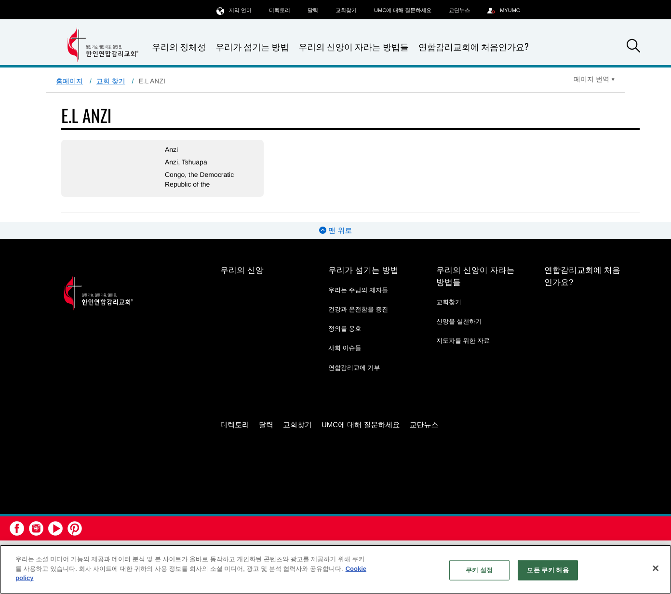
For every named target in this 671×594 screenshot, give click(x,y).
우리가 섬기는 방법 (252, 47)
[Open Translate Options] (594, 79)
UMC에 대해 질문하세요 (402, 11)
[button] (633, 47)
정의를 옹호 (345, 328)
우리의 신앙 (242, 270)
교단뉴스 (459, 11)
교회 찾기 (110, 81)
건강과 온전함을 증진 (358, 309)
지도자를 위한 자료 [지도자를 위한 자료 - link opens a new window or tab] (463, 340)
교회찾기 (346, 11)
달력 (313, 11)
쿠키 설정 (479, 570)
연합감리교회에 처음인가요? (473, 46)
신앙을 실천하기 (459, 321)
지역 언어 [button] (234, 10)
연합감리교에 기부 (354, 367)
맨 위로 (335, 231)
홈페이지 (69, 81)
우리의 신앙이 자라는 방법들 (354, 47)
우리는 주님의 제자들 (358, 290)
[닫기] (655, 568)
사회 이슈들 (345, 347)
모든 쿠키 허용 (547, 570)
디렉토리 (279, 11)
